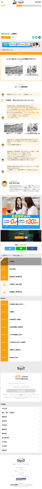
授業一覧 (21, 474)
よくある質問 (21, 472)
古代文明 (4, 408)
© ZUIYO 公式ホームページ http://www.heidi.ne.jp (21, 484)
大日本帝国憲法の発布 (15, 334)
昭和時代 (4, 450)
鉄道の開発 (12, 269)
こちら (17, 398)
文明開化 (11, 261)
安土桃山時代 (5, 437)
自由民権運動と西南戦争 (16, 327)
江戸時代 (4, 442)
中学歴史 (3, 404)
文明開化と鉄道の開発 (15, 284)
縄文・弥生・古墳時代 (8, 412)
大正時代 (4, 446)
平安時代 (4, 425)
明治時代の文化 (13, 357)
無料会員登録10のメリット (21, 467)
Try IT (21, 2)
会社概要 (21, 469)
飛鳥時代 (4, 416)
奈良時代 (4, 421)
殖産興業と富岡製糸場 (15, 276)
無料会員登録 (38, 2)
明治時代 (3, 298)
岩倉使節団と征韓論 (15, 319)
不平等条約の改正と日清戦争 (17, 342)
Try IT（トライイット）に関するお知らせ (21, 476)
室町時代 (4, 433)
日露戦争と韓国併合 (15, 350)
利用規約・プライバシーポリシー (25, 394)
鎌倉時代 (4, 429)
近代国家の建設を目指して (16, 304)
